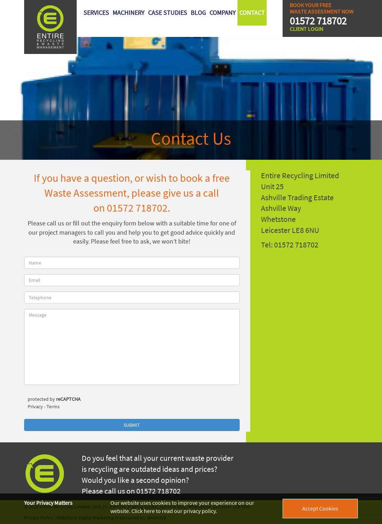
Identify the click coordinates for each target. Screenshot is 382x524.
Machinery (128, 13)
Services (96, 13)
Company (222, 13)
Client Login (306, 29)
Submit (132, 425)
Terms (53, 406)
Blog (198, 13)
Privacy (35, 406)
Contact (252, 13)
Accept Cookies (320, 508)
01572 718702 (318, 21)
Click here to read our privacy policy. (174, 510)
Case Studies (167, 13)
